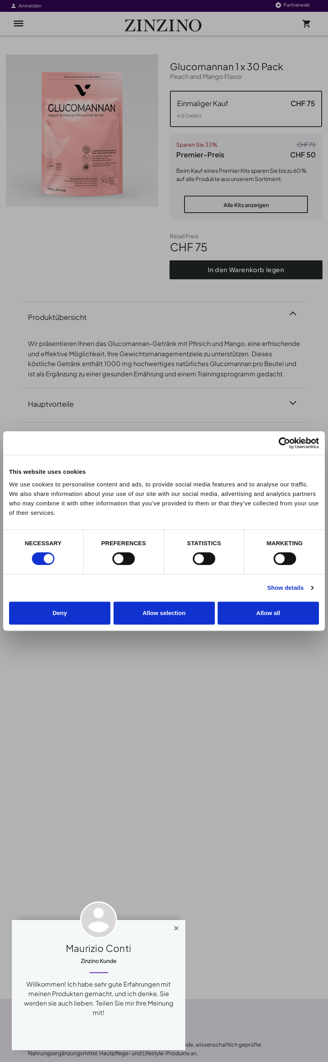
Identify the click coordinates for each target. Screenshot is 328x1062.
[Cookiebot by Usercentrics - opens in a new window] (284, 443)
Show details (285, 587)
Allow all (268, 613)
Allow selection (163, 613)
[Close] (176, 926)
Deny (59, 613)
